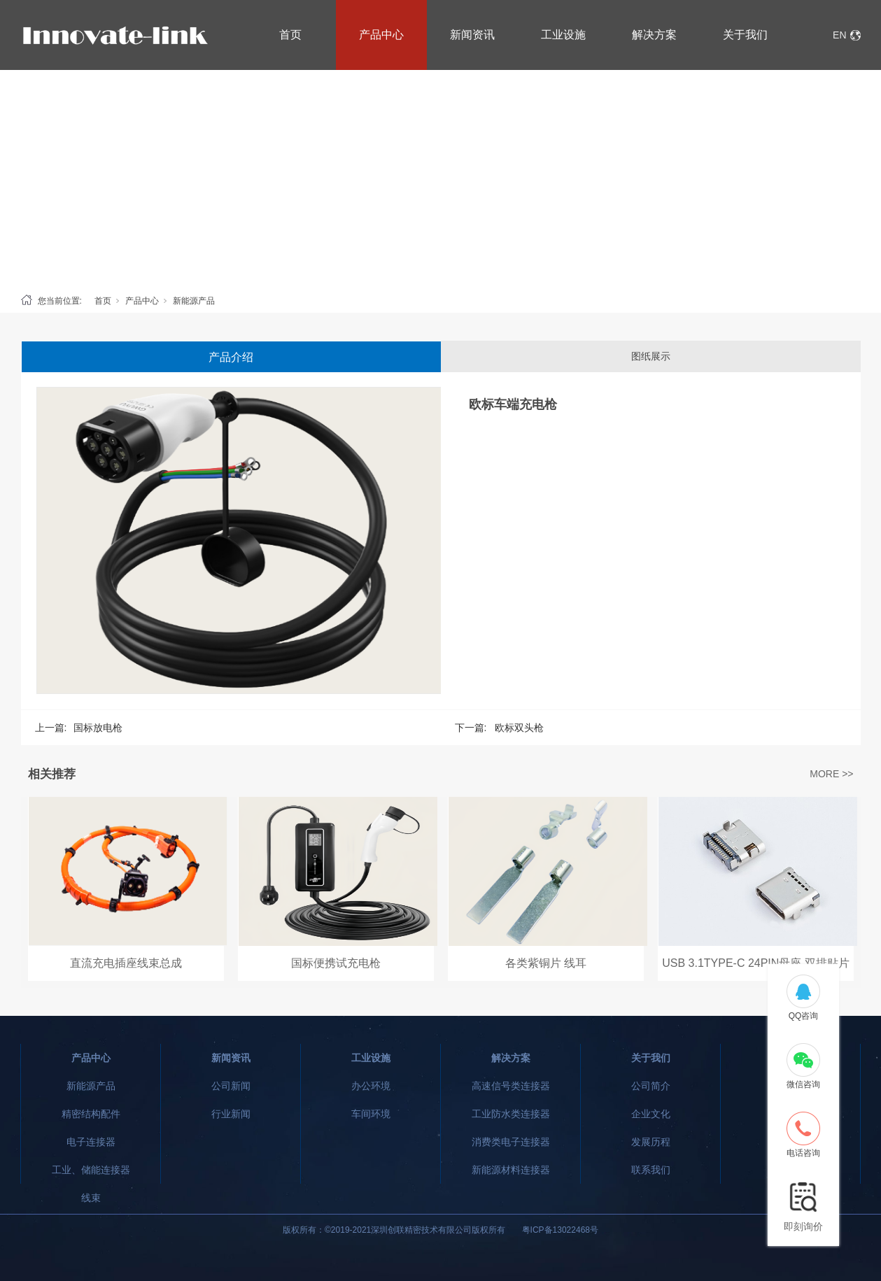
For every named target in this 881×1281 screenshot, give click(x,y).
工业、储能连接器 (91, 1169)
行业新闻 (231, 1113)
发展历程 (650, 1141)
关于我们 (745, 35)
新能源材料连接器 (511, 1169)
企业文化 (650, 1113)
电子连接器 (90, 1141)
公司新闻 (231, 1085)
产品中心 (381, 35)
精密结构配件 (91, 1113)
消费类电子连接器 (511, 1141)
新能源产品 (194, 301)
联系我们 (650, 1169)
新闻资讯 (472, 35)
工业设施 (563, 35)
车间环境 (370, 1113)
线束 (91, 1197)
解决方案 (654, 35)
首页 (290, 35)
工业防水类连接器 (511, 1113)
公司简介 (650, 1085)
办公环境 (370, 1085)
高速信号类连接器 (511, 1085)
